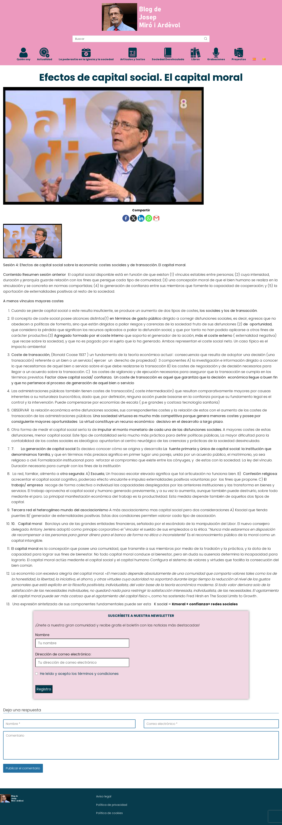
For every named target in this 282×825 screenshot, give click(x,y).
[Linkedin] (141, 218)
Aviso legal (103, 796)
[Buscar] (206, 38)
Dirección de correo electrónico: (63, 654)
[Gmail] (156, 218)
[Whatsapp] (148, 218)
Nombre (42, 634)
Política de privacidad (111, 805)
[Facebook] (125, 218)
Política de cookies (109, 813)
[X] (133, 218)
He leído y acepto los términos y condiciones (79, 673)
